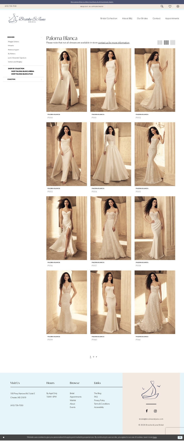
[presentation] (66, 80)
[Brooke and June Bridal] (151, 390)
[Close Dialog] (4, 437)
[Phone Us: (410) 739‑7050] (10, 7)
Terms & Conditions (102, 404)
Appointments (75, 398)
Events (72, 408)
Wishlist (73, 401)
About (72, 404)
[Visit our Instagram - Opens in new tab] (155, 411)
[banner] (27, 19)
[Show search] (162, 7)
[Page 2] (93, 357)
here (155, 438)
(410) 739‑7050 (16, 406)
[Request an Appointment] (92, 7)
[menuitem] (10, 7)
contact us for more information (113, 43)
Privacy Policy (99, 401)
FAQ (96, 398)
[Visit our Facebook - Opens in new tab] (147, 411)
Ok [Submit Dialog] (179, 438)
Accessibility (99, 408)
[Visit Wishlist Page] (170, 7)
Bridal (72, 394)
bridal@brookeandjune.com (151, 420)
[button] (178, 7)
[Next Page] (97, 357)
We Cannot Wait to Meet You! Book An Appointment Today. (92, 2)
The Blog (97, 394)
